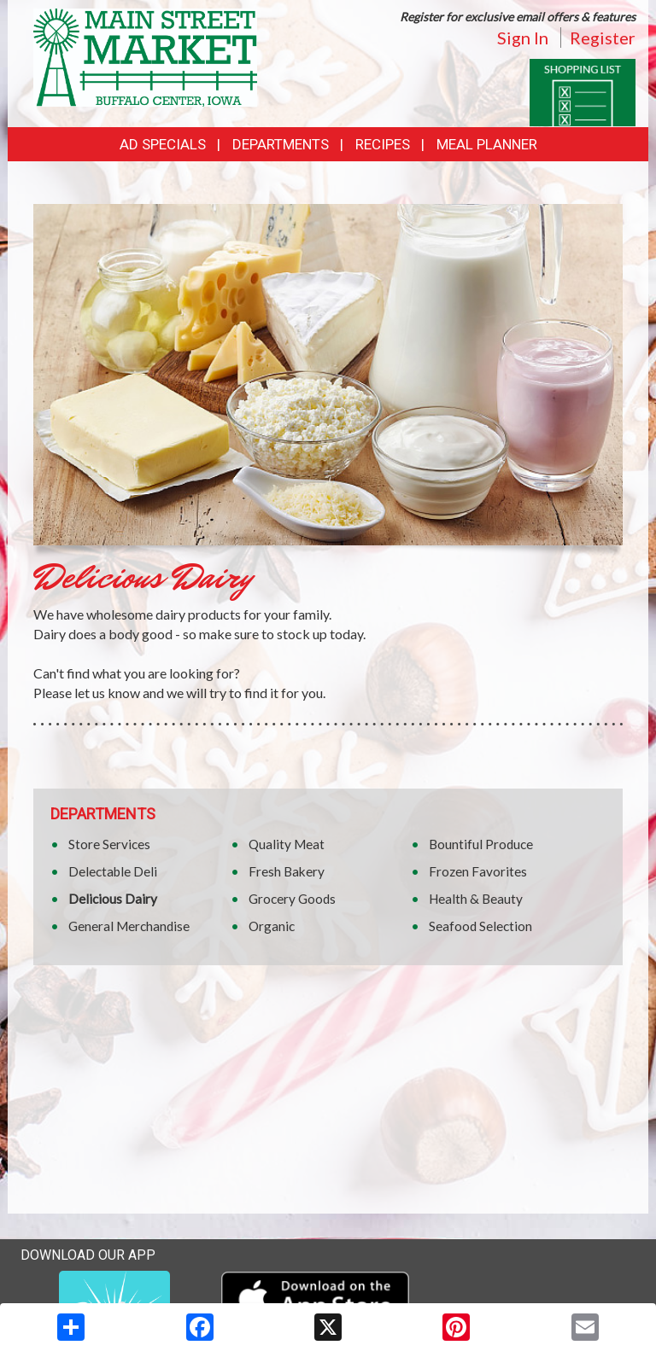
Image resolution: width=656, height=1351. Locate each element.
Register (603, 37)
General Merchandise (129, 926)
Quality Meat (287, 844)
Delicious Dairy (112, 898)
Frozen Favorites (478, 871)
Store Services (109, 844)
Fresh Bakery (287, 871)
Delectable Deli (112, 871)
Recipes (382, 144)
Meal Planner (486, 144)
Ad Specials (163, 144)
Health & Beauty (476, 898)
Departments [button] (280, 144)
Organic (272, 926)
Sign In (522, 37)
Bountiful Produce (481, 844)
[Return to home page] (145, 56)
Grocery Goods (292, 898)
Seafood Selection (480, 926)
